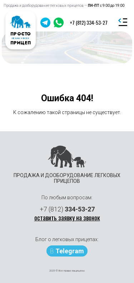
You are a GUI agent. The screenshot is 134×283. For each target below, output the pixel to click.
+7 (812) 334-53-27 (89, 22)
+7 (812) (67, 209)
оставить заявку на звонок (67, 217)
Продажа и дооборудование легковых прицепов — (64, 6)
